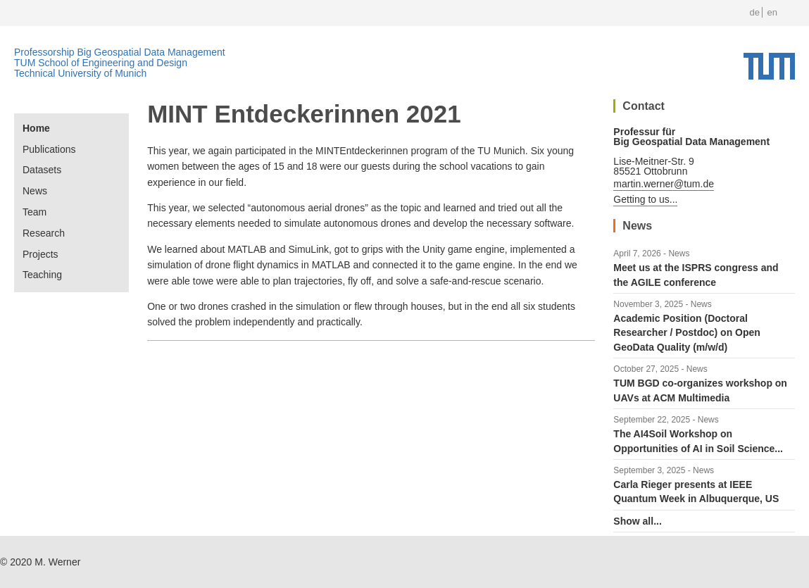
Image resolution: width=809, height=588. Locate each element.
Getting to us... (645, 199)
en (772, 12)
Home (36, 128)
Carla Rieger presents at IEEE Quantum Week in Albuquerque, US (696, 491)
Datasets (42, 169)
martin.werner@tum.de (663, 183)
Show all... (637, 521)
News (35, 190)
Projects (40, 254)
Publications (49, 149)
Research (44, 233)
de (754, 12)
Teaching (42, 274)
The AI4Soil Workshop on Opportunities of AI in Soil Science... (698, 440)
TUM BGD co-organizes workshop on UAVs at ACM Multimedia (700, 390)
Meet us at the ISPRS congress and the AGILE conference (695, 274)
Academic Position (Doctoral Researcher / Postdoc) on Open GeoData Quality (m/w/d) (686, 333)
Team (34, 212)
